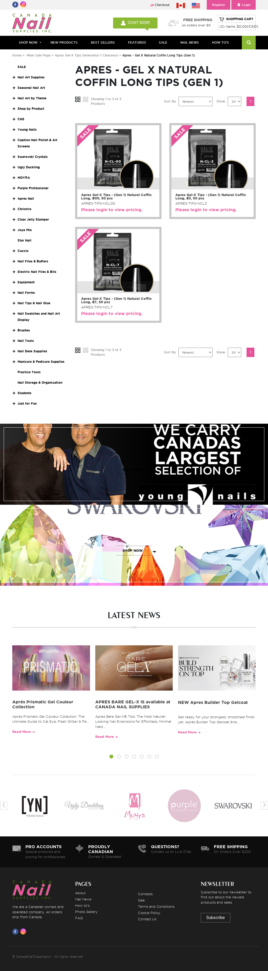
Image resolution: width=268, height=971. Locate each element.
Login (243, 5)
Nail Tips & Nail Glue (34, 303)
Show (220, 101)
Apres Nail (26, 198)
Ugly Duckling (29, 167)
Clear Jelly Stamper (33, 219)
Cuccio (23, 250)
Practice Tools (29, 372)
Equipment (26, 282)
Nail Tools (26, 340)
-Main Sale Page (38, 55)
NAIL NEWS (189, 42)
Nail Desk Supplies (32, 351)
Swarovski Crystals (33, 156)
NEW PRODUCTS (64, 42)
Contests (145, 894)
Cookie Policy (149, 913)
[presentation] (3, 805)
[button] (111, 757)
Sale (141, 900)
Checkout (162, 5)
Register (218, 5)
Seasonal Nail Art (31, 87)
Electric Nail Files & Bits (37, 271)
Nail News (83, 899)
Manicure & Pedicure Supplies (41, 361)
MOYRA (24, 177)
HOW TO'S (220, 42)
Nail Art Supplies (31, 77)
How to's (82, 905)
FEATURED (137, 42)
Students (24, 393)
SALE (163, 42)
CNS (21, 119)
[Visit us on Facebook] (16, 931)
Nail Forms (26, 292)
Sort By (170, 101)
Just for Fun (27, 403)
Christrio (24, 209)
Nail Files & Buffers (33, 261)
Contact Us (147, 919)
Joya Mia (25, 230)
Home (16, 55)
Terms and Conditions (156, 906)
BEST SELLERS (103, 42)
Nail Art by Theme (32, 98)
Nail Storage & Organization (40, 382)
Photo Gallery (86, 911)
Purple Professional (33, 188)
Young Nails (27, 129)
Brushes (24, 330)
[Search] (249, 42)
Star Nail (24, 240)
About (80, 893)
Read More (21, 732)
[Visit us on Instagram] (24, 931)
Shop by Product (31, 108)
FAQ (79, 918)
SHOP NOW (132, 470)
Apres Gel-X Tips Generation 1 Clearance (87, 55)
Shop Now (28, 42)
